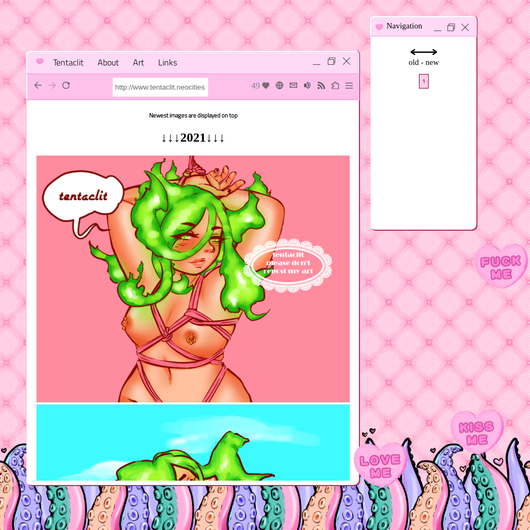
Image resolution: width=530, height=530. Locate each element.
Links (167, 62)
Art (138, 62)
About (108, 62)
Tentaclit (68, 62)
